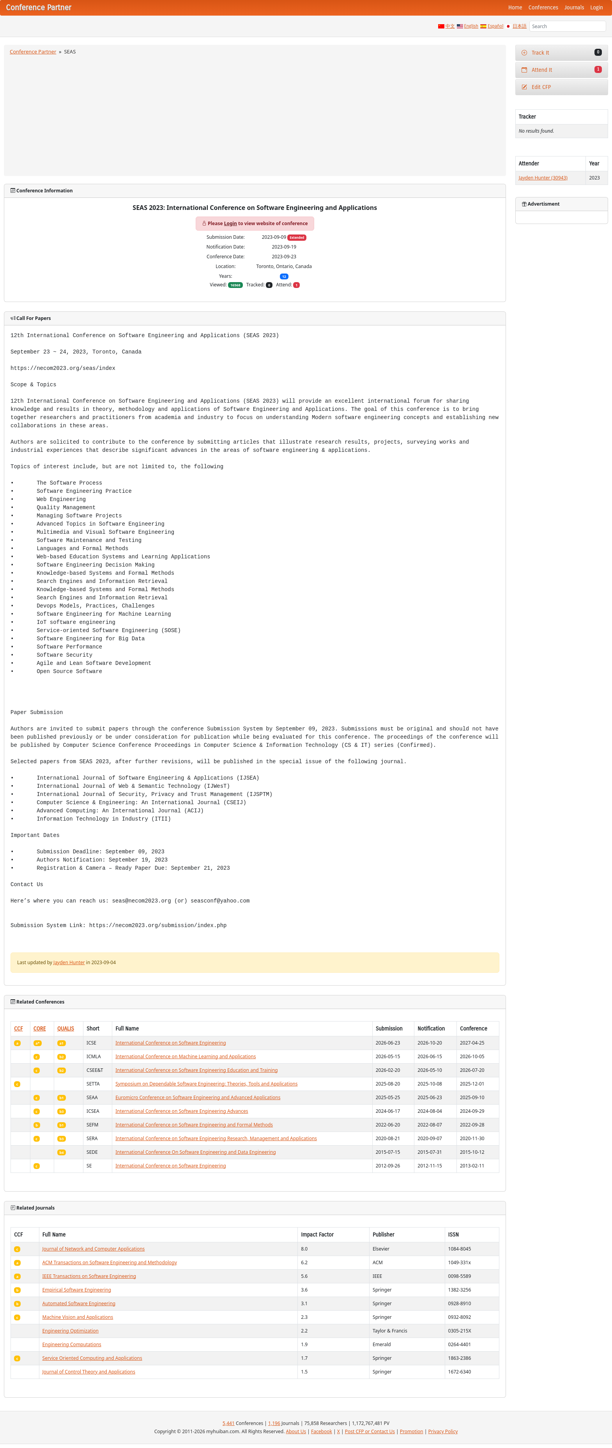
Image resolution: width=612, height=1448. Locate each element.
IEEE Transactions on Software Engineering (89, 1276)
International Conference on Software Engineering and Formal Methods (194, 1124)
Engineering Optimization (70, 1330)
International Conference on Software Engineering (170, 1042)
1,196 (274, 1423)
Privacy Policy (443, 1431)
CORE (40, 1028)
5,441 (229, 1423)
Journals (574, 7)
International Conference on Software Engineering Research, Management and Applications (216, 1138)
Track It (562, 52)
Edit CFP (536, 87)
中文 (450, 26)
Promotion (411, 1431)
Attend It (562, 69)
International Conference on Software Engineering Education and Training (196, 1070)
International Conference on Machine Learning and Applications (185, 1056)
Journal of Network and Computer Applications (93, 1248)
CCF (18, 1028)
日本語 (520, 26)
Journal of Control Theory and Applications (89, 1371)
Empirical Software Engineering (76, 1289)
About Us (296, 1431)
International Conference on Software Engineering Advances (181, 1111)
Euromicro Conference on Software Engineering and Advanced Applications (197, 1097)
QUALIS (65, 1028)
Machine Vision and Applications (77, 1317)
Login (597, 7)
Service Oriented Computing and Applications (92, 1358)
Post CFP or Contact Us (370, 1431)
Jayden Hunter (69, 962)
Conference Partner (33, 51)
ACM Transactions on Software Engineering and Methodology (109, 1262)
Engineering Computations (71, 1344)
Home (515, 7)
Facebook (321, 1431)
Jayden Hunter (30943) (543, 177)
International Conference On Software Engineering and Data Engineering (195, 1152)
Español (495, 26)
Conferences (543, 7)
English (471, 26)
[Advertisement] (255, 114)
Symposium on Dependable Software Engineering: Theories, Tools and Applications (206, 1083)
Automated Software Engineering (79, 1303)
